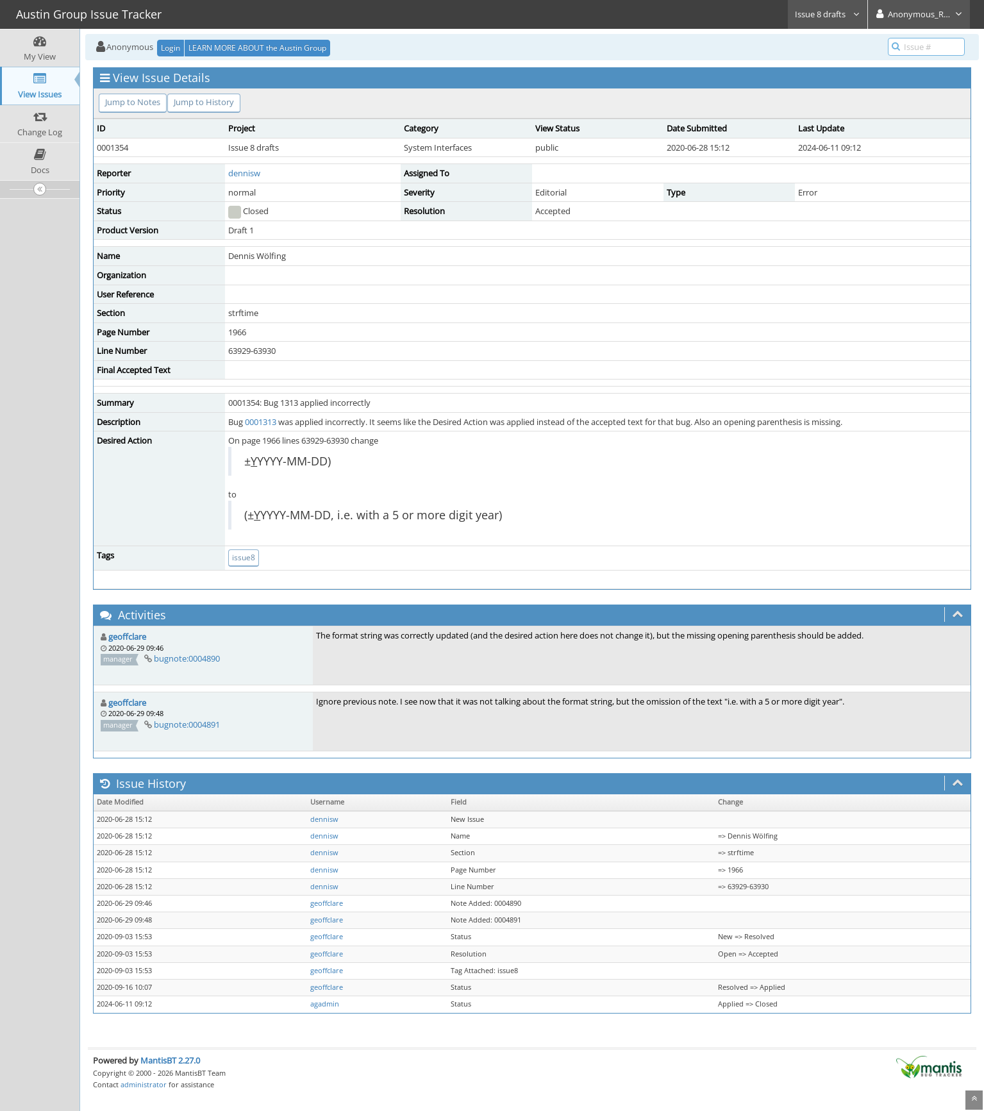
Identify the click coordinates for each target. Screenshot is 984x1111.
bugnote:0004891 (187, 724)
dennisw (244, 173)
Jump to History (204, 102)
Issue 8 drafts (827, 14)
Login (170, 47)
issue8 (243, 557)
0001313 (260, 422)
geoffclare (127, 636)
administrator (144, 1084)
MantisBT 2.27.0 (170, 1060)
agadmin (324, 1003)
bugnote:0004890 (187, 658)
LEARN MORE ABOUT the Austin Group (257, 47)
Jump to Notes (132, 102)
